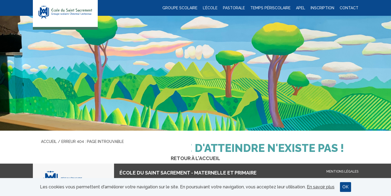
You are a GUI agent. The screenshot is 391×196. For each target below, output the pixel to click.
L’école (210, 8)
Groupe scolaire (179, 8)
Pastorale (234, 8)
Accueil (49, 141)
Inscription (322, 8)
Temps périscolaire (270, 8)
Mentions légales (342, 171)
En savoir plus (321, 186)
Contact (349, 8)
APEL (300, 8)
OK (345, 186)
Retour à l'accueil (195, 158)
